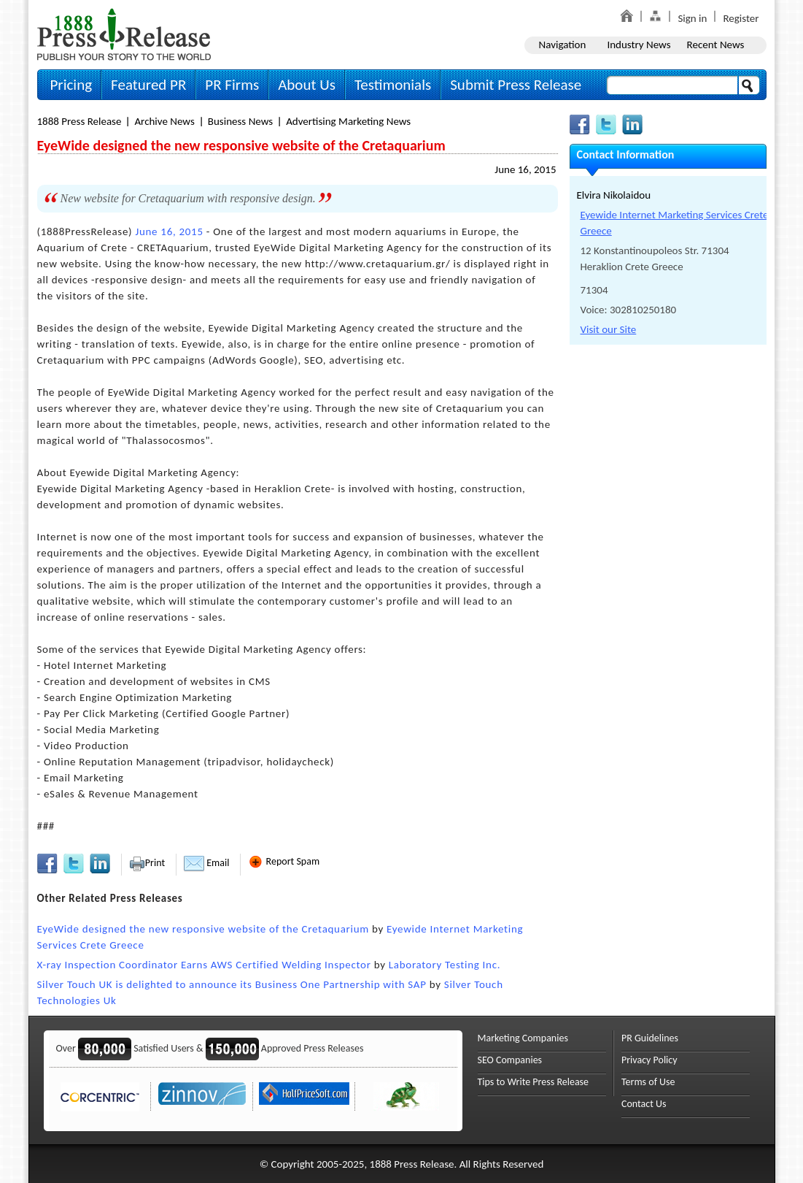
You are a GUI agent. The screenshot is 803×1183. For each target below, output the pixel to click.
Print (147, 863)
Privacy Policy (649, 1060)
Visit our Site (609, 329)
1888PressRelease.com (124, 34)
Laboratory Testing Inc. (444, 964)
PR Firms (232, 84)
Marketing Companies (523, 1038)
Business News (240, 121)
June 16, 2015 (525, 169)
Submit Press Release (515, 84)
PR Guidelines (649, 1038)
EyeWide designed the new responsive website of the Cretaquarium (203, 928)
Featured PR (148, 84)
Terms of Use (648, 1082)
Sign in (692, 18)
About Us (306, 84)
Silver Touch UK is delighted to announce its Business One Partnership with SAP (232, 984)
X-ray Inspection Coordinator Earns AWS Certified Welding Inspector (204, 964)
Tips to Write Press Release (533, 1082)
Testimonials (392, 84)
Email (206, 863)
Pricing (71, 84)
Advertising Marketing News (348, 121)
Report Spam (283, 861)
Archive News (164, 121)
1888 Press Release (79, 121)
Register (741, 18)
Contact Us (644, 1104)
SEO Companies (510, 1060)
